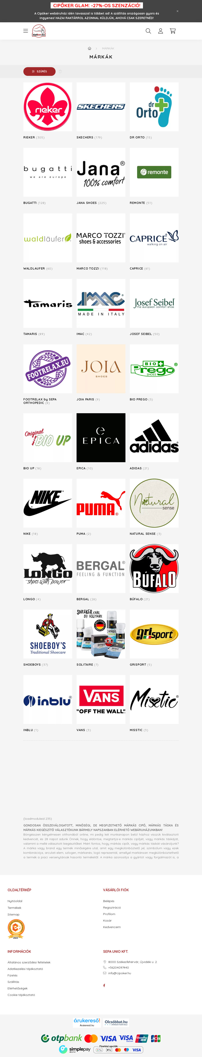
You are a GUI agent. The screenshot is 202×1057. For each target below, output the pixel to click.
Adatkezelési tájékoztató (25, 969)
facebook (104, 985)
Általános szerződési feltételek (29, 962)
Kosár (107, 920)
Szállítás (13, 982)
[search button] (148, 31)
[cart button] (172, 31)
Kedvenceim (112, 927)
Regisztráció (112, 907)
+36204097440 (118, 967)
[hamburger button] (25, 31)
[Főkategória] (89, 48)
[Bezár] (177, 11)
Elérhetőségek (17, 988)
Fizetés (13, 975)
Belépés (108, 901)
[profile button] (160, 31)
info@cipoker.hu (119, 973)
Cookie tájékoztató (21, 995)
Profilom (109, 914)
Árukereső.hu (87, 1025)
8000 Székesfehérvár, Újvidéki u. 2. (132, 962)
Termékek (14, 908)
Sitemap (13, 914)
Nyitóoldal (15, 901)
